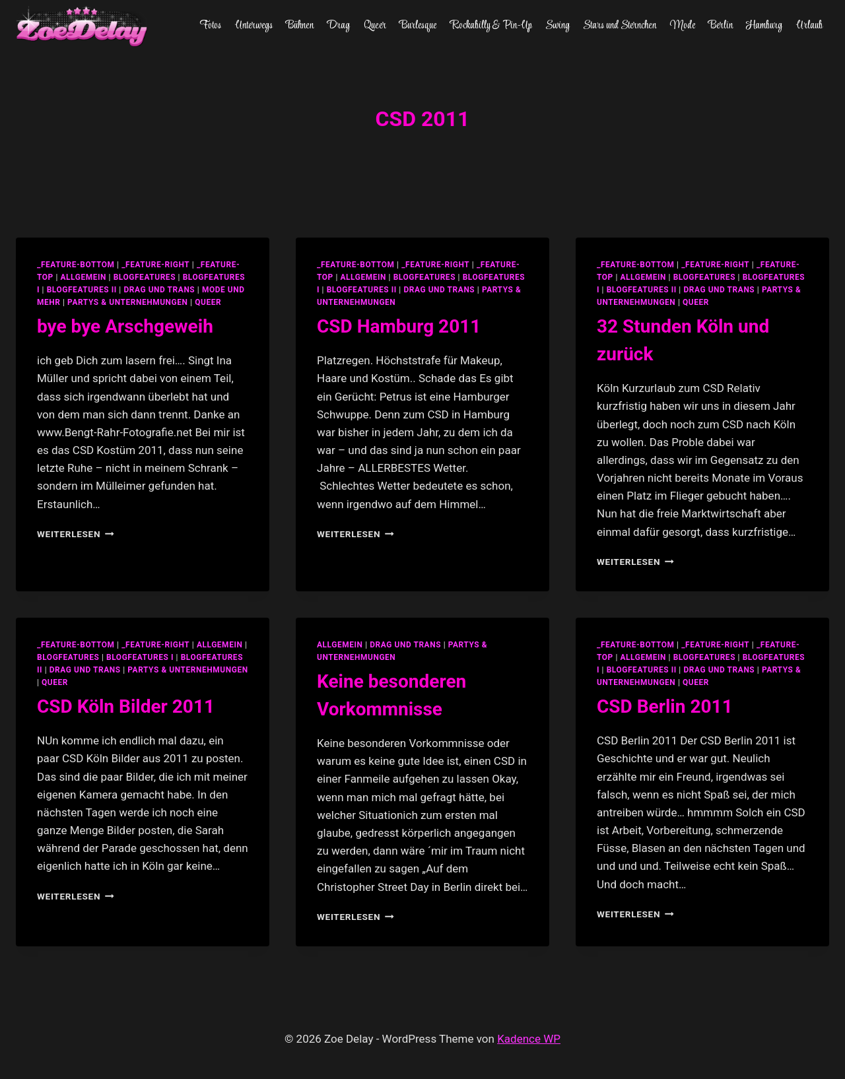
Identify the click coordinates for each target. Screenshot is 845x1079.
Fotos (210, 25)
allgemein (83, 277)
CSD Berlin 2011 (665, 706)
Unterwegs (254, 25)
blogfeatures (145, 277)
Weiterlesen (75, 534)
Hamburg (764, 25)
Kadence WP (528, 1038)
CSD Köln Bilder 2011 (126, 706)
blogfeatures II (82, 289)
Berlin (720, 25)
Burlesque (417, 25)
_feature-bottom (76, 264)
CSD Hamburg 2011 (399, 326)
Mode (682, 25)
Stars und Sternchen (619, 25)
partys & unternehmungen (127, 302)
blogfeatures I (140, 657)
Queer (375, 25)
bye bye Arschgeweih (125, 326)
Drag (338, 25)
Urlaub (809, 25)
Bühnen (300, 25)
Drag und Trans (159, 289)
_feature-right (155, 264)
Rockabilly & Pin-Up (491, 25)
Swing (557, 25)
